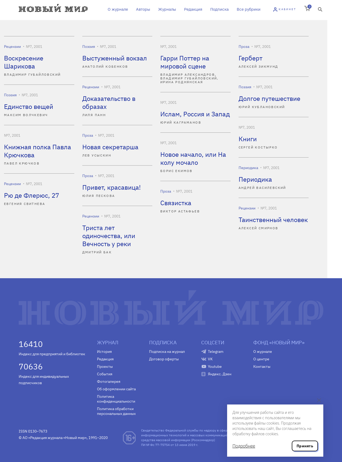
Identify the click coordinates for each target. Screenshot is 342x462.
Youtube (215, 366)
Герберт (250, 58)
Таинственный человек (273, 219)
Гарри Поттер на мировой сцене (184, 62)
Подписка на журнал (167, 351)
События (104, 374)
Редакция (193, 9)
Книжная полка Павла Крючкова (37, 151)
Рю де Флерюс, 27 (31, 195)
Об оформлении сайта (116, 389)
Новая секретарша (110, 147)
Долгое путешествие (269, 98)
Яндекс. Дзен (219, 374)
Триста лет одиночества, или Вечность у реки (108, 235)
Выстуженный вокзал (114, 58)
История (104, 351)
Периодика (248, 168)
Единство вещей (28, 106)
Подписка (219, 9)
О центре (261, 359)
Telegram (215, 351)
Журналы (167, 9)
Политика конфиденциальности (116, 399)
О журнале (118, 9)
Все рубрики (249, 9)
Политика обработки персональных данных (116, 411)
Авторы (143, 9)
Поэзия (88, 46)
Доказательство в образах (108, 102)
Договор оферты (164, 359)
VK (210, 359)
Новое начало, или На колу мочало (193, 158)
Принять (305, 446)
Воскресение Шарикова (23, 62)
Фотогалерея (108, 381)
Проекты (105, 366)
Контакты (261, 366)
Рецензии (12, 46)
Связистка (175, 202)
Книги (248, 139)
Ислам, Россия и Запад (195, 114)
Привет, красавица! (111, 187)
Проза (244, 46)
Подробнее (243, 446)
